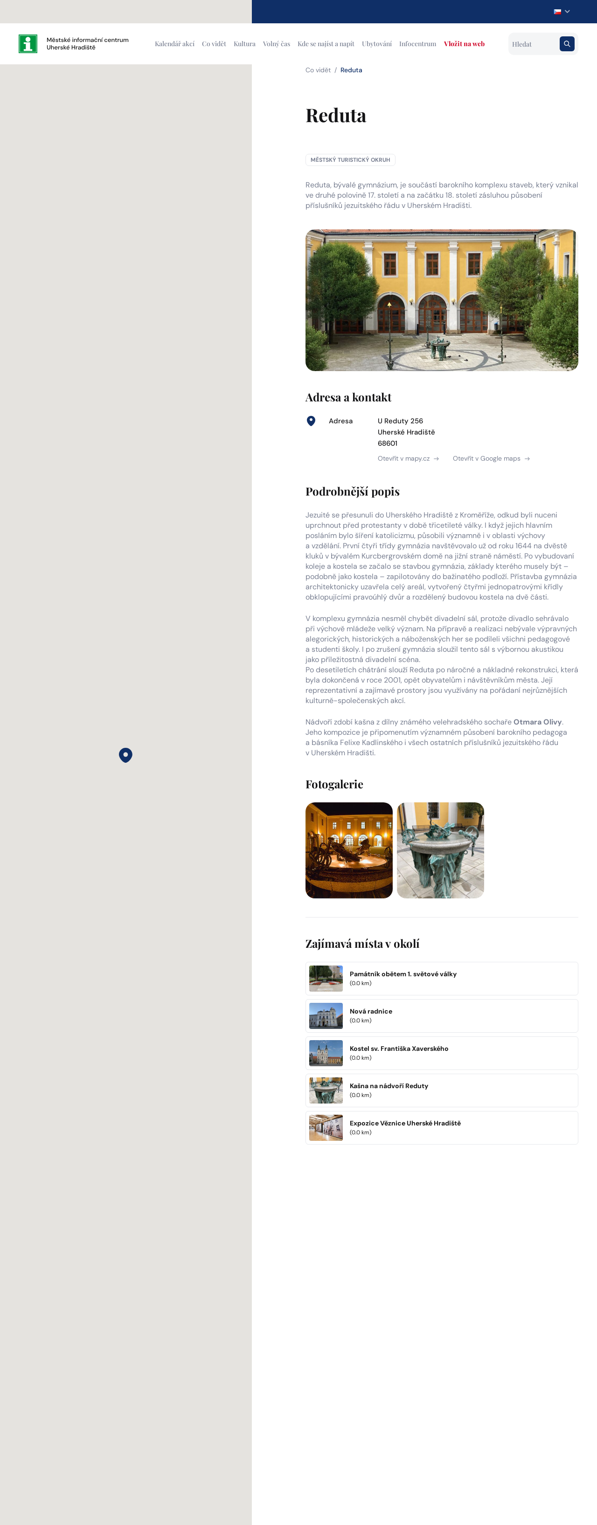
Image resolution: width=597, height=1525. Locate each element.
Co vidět (214, 43)
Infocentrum (418, 43)
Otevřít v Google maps (491, 458)
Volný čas (276, 43)
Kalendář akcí (174, 43)
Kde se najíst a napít (326, 43)
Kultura (245, 43)
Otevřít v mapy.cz (408, 458)
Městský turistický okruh (350, 160)
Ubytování (377, 43)
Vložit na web (464, 43)
